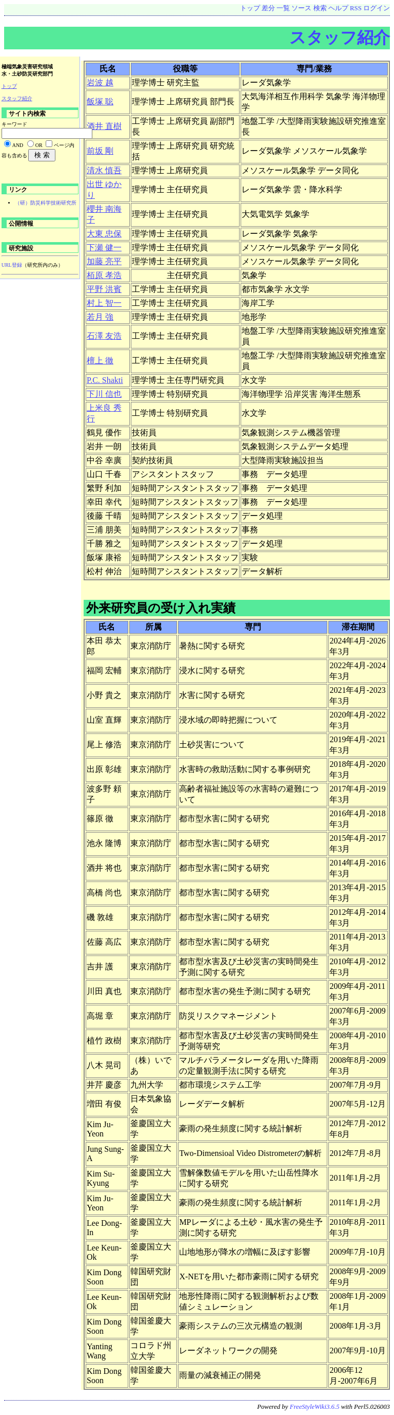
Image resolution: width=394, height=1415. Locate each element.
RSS (356, 8)
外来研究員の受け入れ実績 (160, 608)
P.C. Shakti (105, 380)
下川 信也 (104, 394)
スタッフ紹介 (339, 37)
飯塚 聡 (100, 101)
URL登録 (12, 265)
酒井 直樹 (104, 126)
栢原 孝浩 (104, 275)
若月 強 (100, 317)
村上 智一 (104, 303)
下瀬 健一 (104, 247)
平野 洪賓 (104, 289)
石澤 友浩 (104, 336)
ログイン (376, 8)
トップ (250, 8)
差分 (268, 8)
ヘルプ (338, 8)
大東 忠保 (104, 233)
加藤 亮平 (104, 261)
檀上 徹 (100, 360)
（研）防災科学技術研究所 (45, 203)
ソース (301, 8)
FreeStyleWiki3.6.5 (315, 1406)
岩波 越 (100, 82)
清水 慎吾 (104, 170)
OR (39, 145)
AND (18, 145)
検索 (320, 8)
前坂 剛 (100, 150)
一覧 (283, 8)
